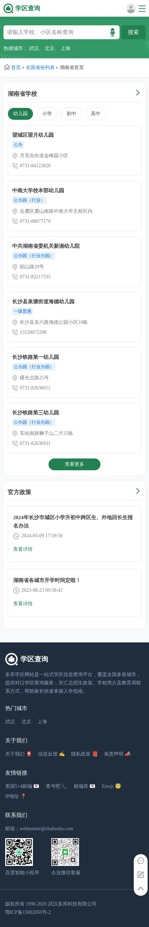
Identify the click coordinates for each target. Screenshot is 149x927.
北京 (49, 48)
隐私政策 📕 (84, 754)
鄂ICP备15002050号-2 (28, 912)
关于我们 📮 (18, 754)
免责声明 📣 (117, 754)
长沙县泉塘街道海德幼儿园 (43, 301)
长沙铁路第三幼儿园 (35, 412)
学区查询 (27, 8)
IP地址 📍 (15, 796)
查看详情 (23, 549)
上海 (65, 48)
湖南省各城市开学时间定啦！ (47, 580)
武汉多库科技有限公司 (72, 904)
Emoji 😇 (111, 786)
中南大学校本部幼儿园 (38, 190)
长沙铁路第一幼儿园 (35, 357)
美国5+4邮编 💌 (22, 786)
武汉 (34, 48)
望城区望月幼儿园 (33, 135)
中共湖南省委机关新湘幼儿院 (46, 246)
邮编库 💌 (85, 786)
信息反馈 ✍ (51, 754)
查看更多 (74, 464)
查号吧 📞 (57, 786)
